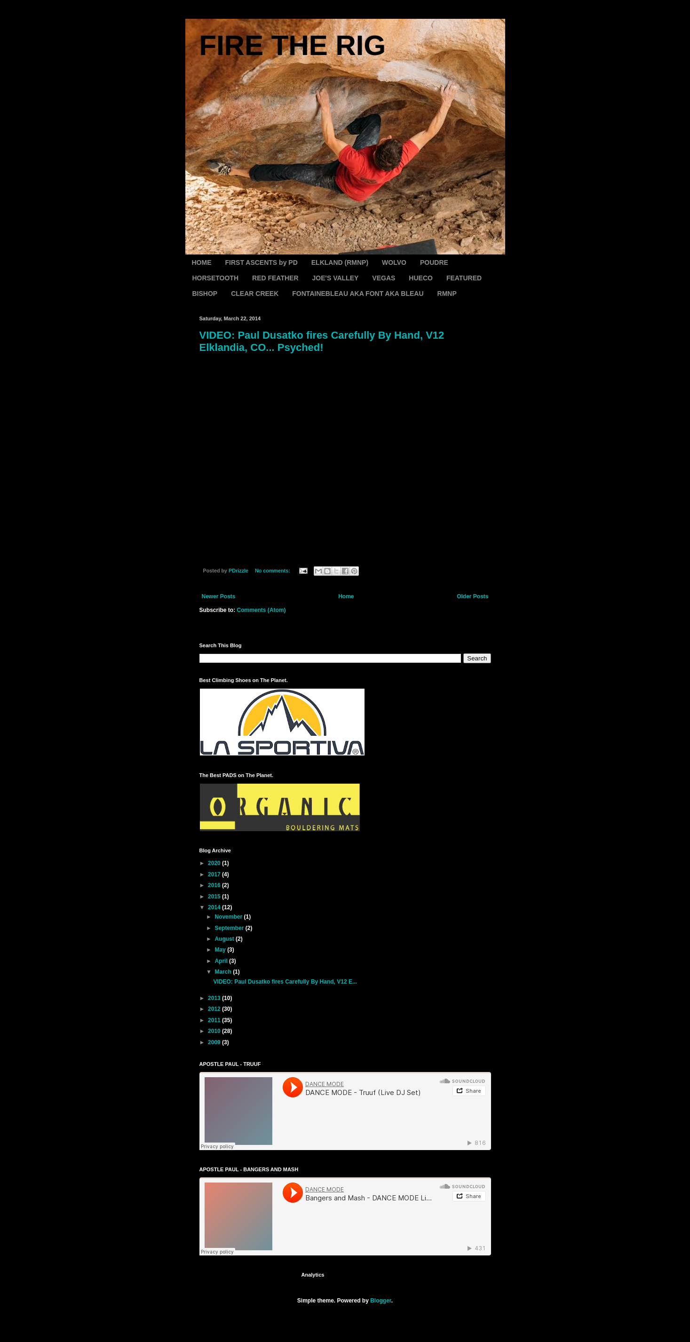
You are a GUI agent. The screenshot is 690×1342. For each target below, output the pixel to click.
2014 (215, 907)
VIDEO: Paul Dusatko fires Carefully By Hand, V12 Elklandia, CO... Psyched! (321, 341)
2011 (215, 1020)
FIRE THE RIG (292, 45)
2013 (215, 998)
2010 (215, 1031)
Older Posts (472, 596)
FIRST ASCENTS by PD (261, 262)
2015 (215, 896)
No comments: (273, 570)
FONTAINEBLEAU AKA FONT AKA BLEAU (357, 293)
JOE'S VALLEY (335, 278)
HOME (202, 262)
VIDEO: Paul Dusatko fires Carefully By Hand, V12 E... (285, 981)
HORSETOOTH (215, 278)
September (229, 928)
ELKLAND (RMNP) (339, 262)
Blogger (380, 1300)
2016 (215, 885)
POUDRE (434, 262)
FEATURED (464, 278)
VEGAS (383, 278)
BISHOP (205, 293)
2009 (215, 1042)
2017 (215, 874)
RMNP (447, 293)
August (225, 939)
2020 (215, 863)
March (223, 972)
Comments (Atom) (261, 610)
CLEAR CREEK (254, 293)
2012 (215, 1009)
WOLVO (394, 262)
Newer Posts (219, 596)
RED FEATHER (275, 278)
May (220, 949)
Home (346, 596)
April (221, 961)
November (229, 916)
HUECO (421, 278)
